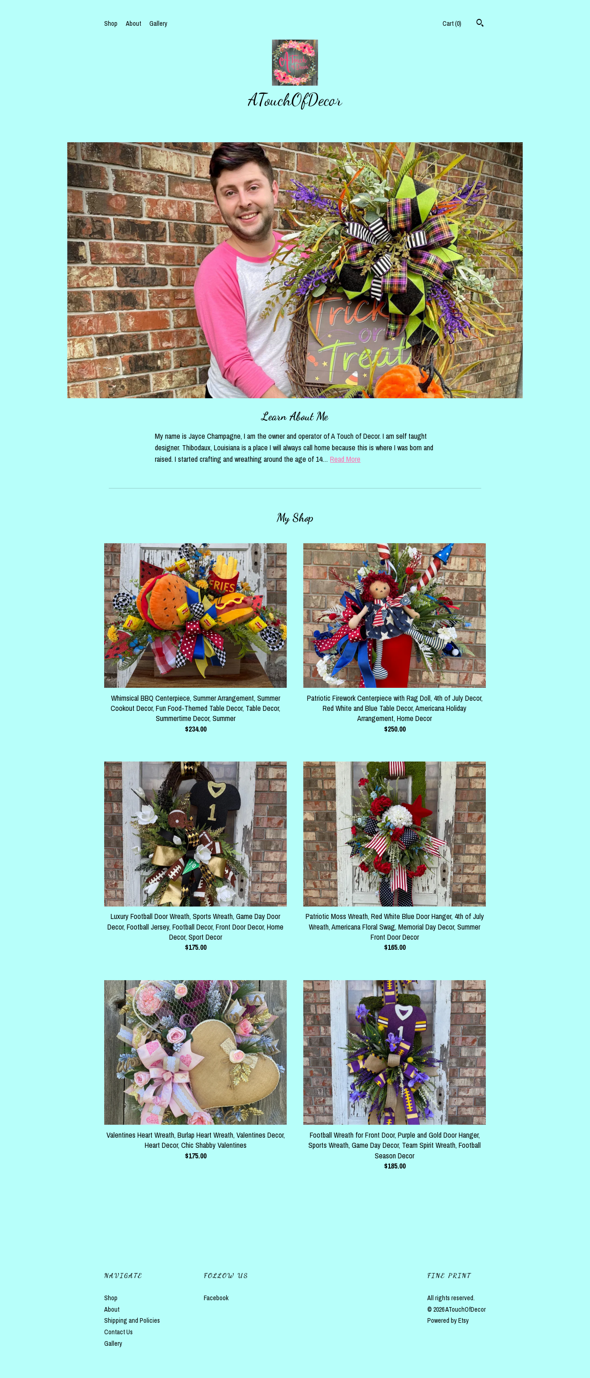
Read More (345, 459)
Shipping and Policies (132, 1320)
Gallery (158, 23)
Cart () (451, 23)
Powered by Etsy (448, 1320)
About (133, 23)
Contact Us (118, 1332)
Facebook (216, 1298)
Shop (111, 23)
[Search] (480, 24)
